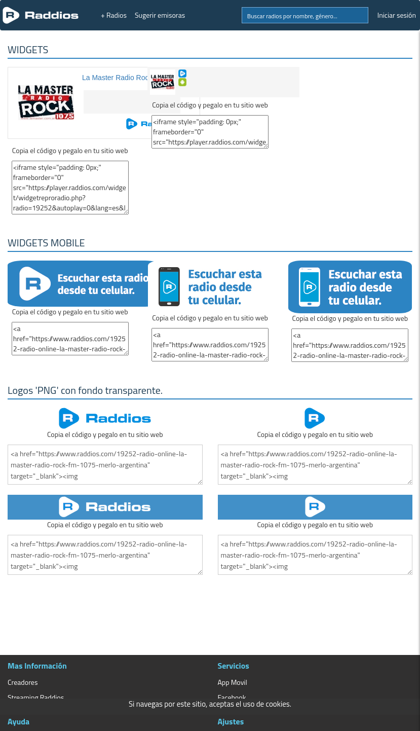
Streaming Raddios (36, 697)
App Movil (232, 682)
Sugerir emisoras (160, 15)
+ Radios (114, 15)
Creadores (22, 682)
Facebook (232, 697)
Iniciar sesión (396, 15)
